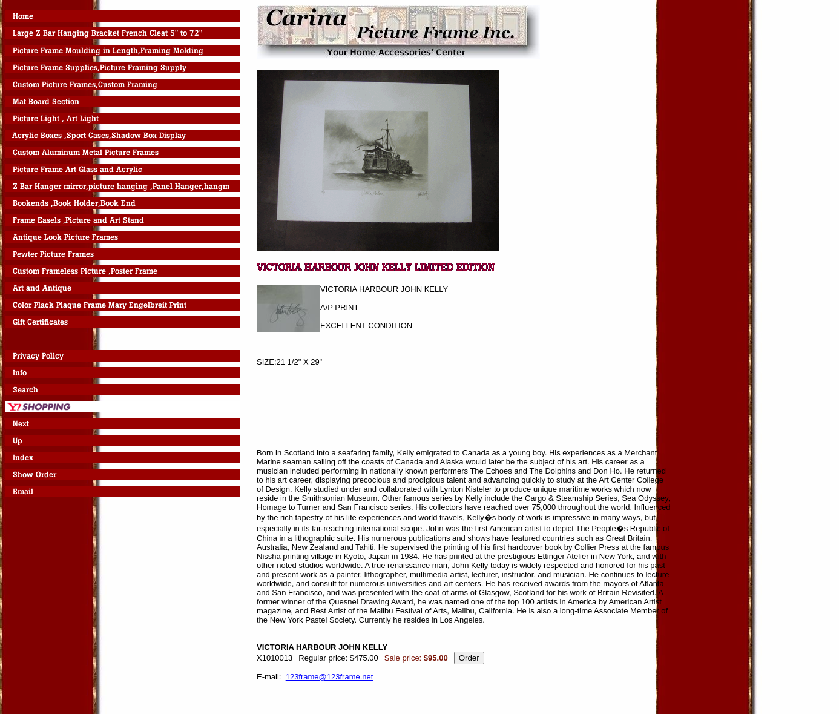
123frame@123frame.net (329, 676)
